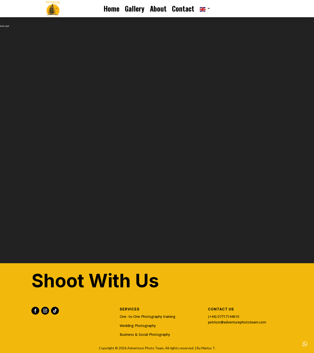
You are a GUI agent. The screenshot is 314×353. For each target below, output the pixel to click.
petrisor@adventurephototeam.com (237, 322)
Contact (183, 9)
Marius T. (208, 348)
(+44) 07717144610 (223, 316)
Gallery (134, 9)
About (158, 9)
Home (111, 9)
